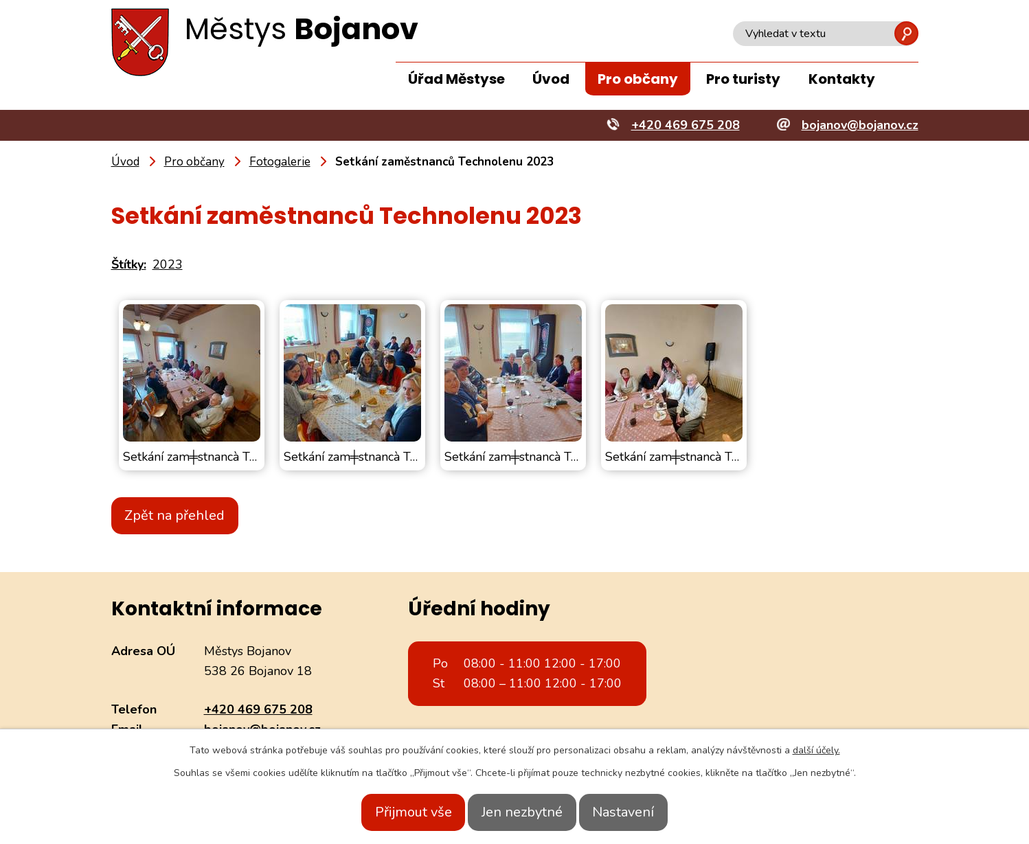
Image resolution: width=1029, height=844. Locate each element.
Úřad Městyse (456, 79)
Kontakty (841, 79)
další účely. (816, 750)
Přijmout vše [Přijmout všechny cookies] (396, 812)
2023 (167, 264)
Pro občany (638, 79)
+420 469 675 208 (258, 709)
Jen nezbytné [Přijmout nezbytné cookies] (522, 812)
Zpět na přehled (183, 515)
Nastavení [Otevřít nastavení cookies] (640, 812)
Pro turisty (743, 79)
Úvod (550, 79)
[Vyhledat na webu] (825, 33)
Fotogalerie (279, 162)
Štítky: (128, 264)
